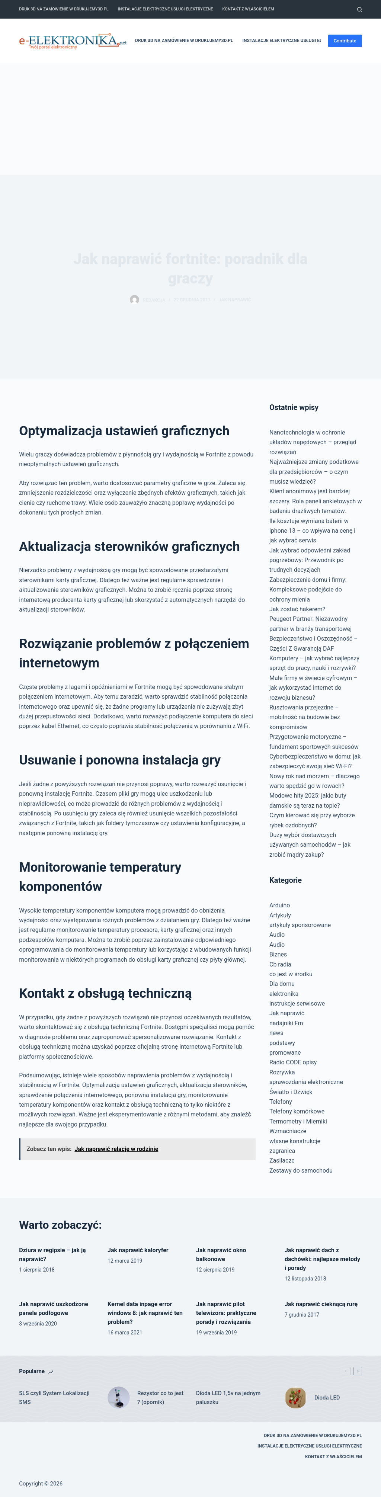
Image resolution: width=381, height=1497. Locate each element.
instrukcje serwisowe (297, 1003)
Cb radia (280, 964)
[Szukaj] (359, 9)
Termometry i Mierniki (298, 1121)
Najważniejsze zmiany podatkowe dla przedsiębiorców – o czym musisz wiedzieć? (314, 471)
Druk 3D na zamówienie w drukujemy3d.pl (63, 9)
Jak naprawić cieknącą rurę (321, 1304)
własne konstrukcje (294, 1141)
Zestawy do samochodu (301, 1170)
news (276, 1032)
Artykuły (280, 915)
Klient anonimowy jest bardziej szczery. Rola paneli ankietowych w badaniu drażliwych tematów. (315, 501)
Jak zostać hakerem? (297, 609)
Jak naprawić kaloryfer (138, 1250)
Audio (277, 934)
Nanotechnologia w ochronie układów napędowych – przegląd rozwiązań (312, 442)
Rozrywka (282, 1072)
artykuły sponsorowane (300, 925)
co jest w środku (291, 974)
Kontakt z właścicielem (248, 9)
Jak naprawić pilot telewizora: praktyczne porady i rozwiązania (226, 1313)
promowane (285, 1052)
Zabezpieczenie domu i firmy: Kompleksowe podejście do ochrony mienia (308, 589)
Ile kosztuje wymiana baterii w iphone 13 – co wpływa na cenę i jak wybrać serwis (312, 530)
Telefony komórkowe (296, 1111)
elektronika (283, 993)
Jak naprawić (235, 299)
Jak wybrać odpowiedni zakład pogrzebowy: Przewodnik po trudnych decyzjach (309, 560)
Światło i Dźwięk (291, 1092)
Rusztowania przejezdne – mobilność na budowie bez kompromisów (304, 717)
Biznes (278, 954)
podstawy (282, 1042)
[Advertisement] (190, 119)
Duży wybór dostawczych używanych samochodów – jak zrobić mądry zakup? (309, 844)
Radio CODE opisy (293, 1062)
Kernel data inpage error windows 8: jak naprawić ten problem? (145, 1313)
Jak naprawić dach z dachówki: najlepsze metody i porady (322, 1259)
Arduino (279, 905)
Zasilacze (282, 1160)
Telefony (280, 1101)
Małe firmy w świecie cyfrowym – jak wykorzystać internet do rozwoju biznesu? (313, 687)
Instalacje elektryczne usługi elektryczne (165, 9)
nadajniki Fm (286, 1023)
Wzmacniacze (287, 1131)
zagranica (282, 1150)
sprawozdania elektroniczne (306, 1082)
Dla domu (282, 983)
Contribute (345, 41)
